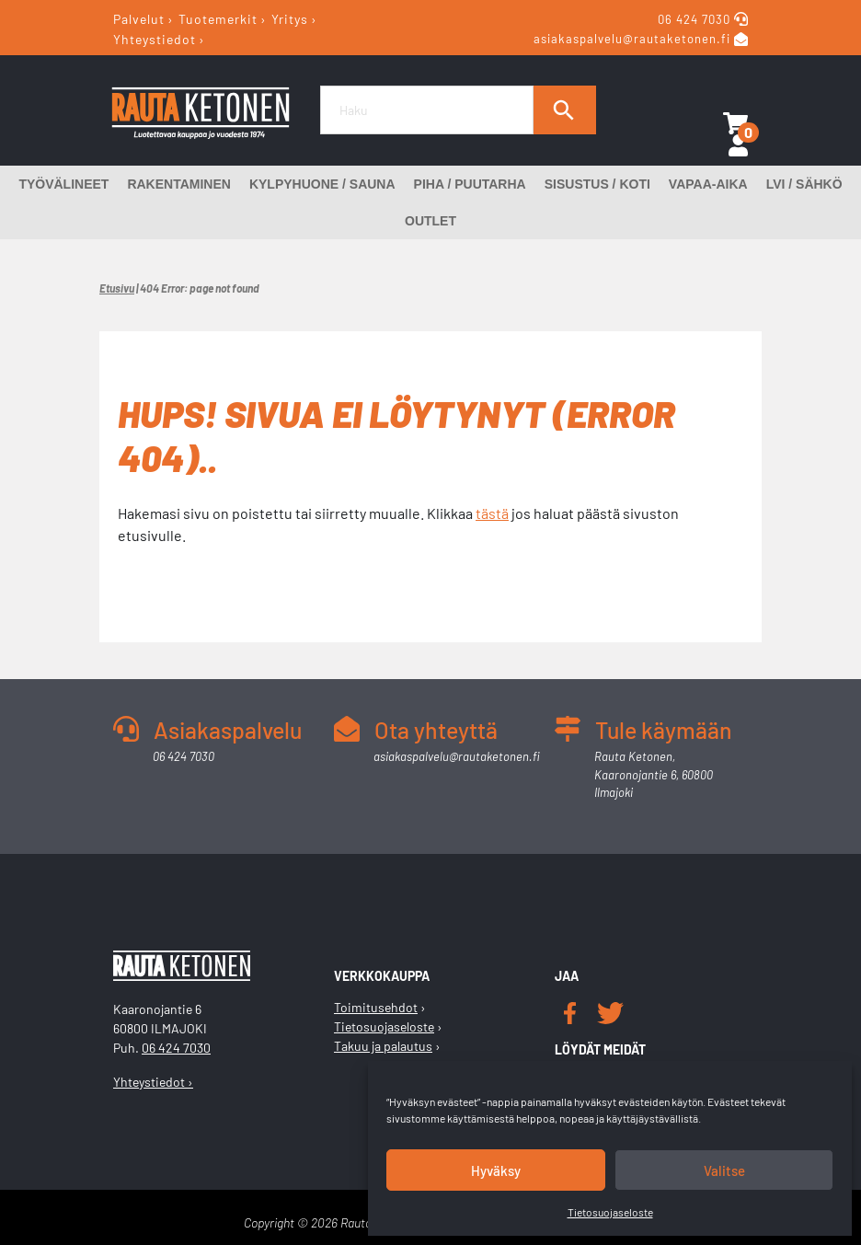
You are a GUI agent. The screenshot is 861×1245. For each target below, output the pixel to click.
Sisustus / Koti (597, 184)
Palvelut (139, 19)
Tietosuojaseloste (610, 1211)
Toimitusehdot (376, 1007)
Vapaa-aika (708, 184)
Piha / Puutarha (470, 184)
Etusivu (116, 288)
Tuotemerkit (218, 19)
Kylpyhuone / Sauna (322, 184)
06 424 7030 (696, 19)
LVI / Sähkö (804, 184)
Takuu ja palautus (383, 1046)
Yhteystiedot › (153, 1081)
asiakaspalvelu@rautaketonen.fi (632, 39)
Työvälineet (63, 184)
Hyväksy (496, 1170)
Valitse (724, 1170)
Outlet (430, 220)
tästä (492, 513)
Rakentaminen (179, 184)
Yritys (289, 19)
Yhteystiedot (154, 38)
